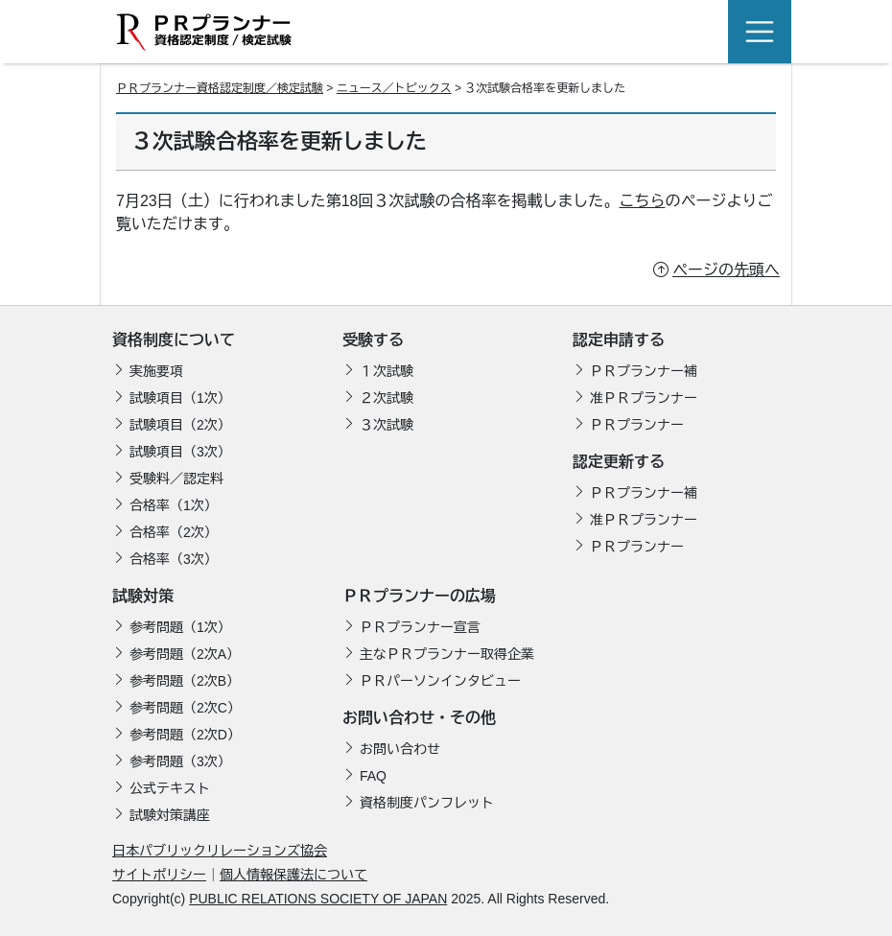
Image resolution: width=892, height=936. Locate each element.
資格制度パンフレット (427, 802)
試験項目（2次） (180, 425)
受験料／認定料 (176, 478)
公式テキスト (169, 788)
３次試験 (386, 425)
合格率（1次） (173, 505)
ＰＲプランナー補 (643, 371)
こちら (643, 201)
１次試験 (386, 371)
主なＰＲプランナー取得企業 (447, 654)
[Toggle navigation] (759, 31)
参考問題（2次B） (184, 681)
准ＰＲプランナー (643, 398)
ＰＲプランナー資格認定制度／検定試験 (219, 88)
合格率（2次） (173, 532)
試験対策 (143, 596)
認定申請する (619, 340)
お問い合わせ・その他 (419, 718)
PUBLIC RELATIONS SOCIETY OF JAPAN (318, 898)
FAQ (373, 776)
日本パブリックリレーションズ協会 (219, 850)
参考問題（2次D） (185, 734)
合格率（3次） (173, 559)
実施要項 (156, 371)
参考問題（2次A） (184, 654)
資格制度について (173, 340)
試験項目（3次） (180, 451)
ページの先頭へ (726, 270)
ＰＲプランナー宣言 (420, 627)
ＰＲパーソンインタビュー (440, 681)
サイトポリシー (159, 874)
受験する (373, 340)
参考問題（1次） (180, 627)
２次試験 (386, 398)
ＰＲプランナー (637, 425)
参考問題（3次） (180, 761)
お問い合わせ (400, 749)
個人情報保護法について (293, 874)
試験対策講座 (169, 815)
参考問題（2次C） (185, 707)
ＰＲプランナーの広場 (419, 596)
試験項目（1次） (180, 398)
